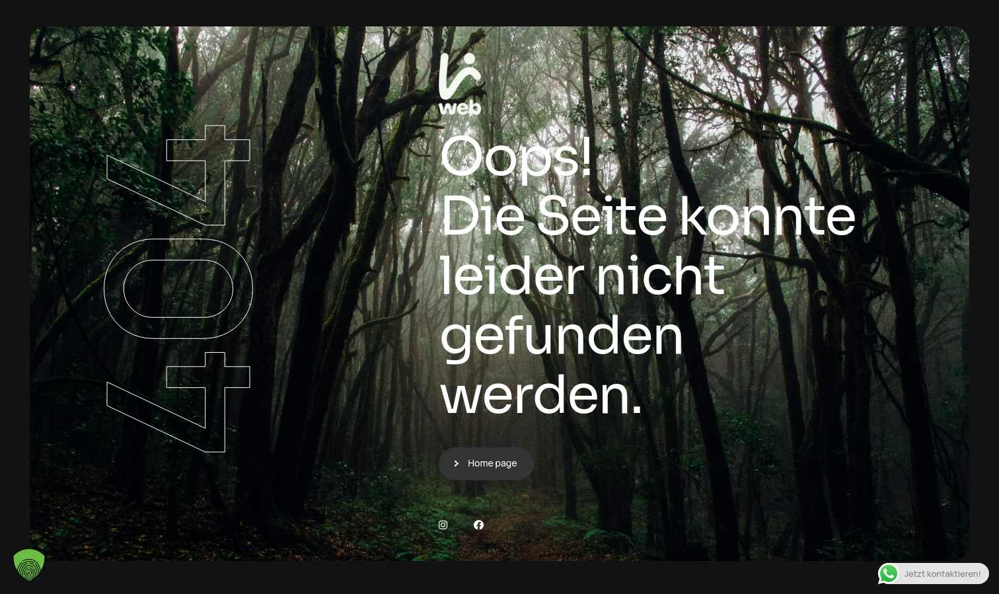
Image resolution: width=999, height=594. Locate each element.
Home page (492, 463)
